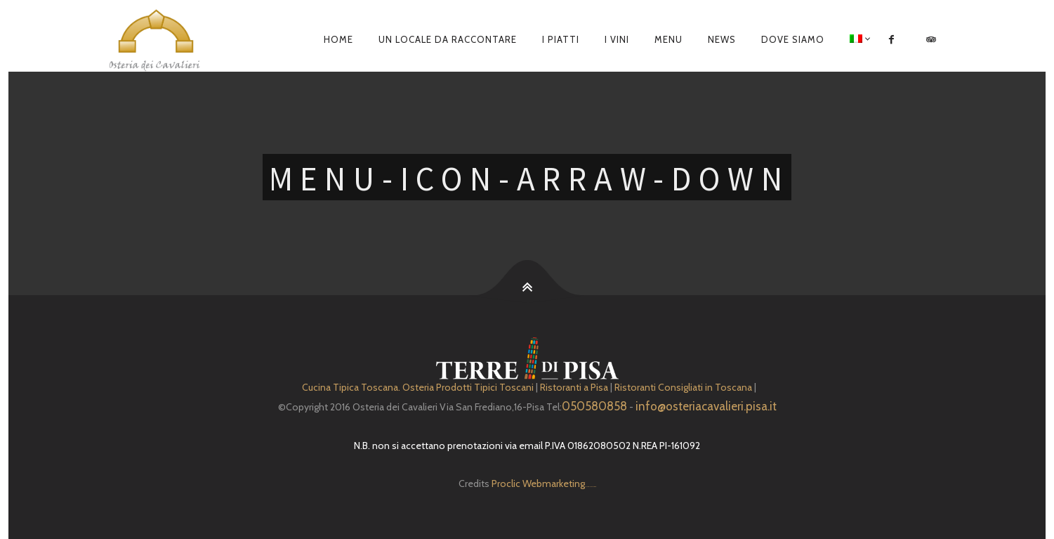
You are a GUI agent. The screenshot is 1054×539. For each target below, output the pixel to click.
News (722, 39)
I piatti (560, 39)
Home (338, 39)
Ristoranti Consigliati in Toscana (683, 387)
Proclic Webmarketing (538, 483)
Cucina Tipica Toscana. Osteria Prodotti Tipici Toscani (418, 387)
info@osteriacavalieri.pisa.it (706, 406)
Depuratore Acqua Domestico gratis (590, 486)
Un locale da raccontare (447, 39)
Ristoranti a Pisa (574, 387)
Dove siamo (792, 39)
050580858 (594, 406)
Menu (668, 39)
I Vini (617, 39)
